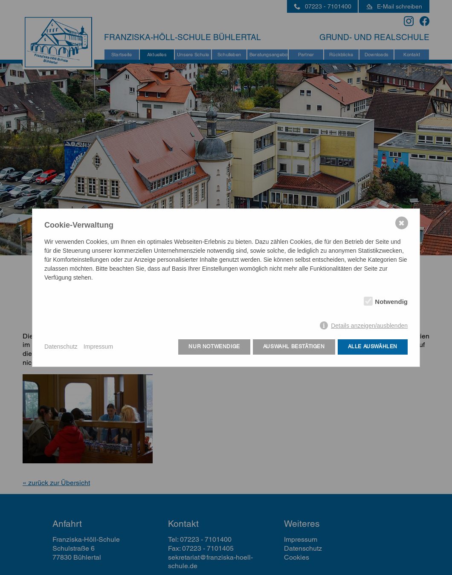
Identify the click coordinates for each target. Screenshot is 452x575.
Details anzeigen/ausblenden (369, 325)
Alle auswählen (372, 347)
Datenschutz (61, 346)
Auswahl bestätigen (294, 347)
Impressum (98, 346)
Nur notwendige (214, 347)
